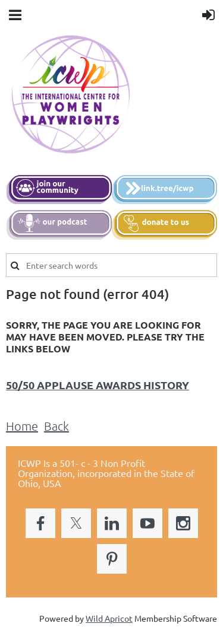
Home (22, 426)
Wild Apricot (109, 618)
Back (56, 426)
